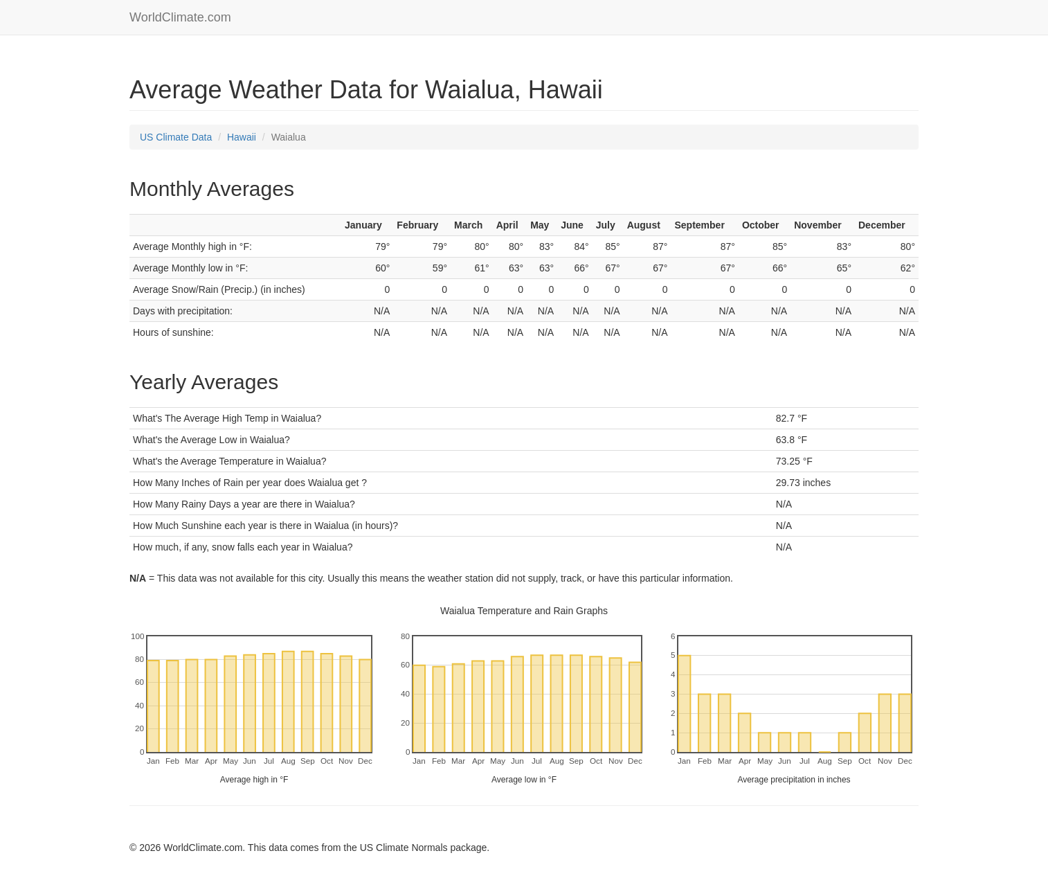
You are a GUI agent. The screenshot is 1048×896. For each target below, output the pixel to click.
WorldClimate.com (180, 17)
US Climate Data (176, 137)
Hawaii (241, 137)
